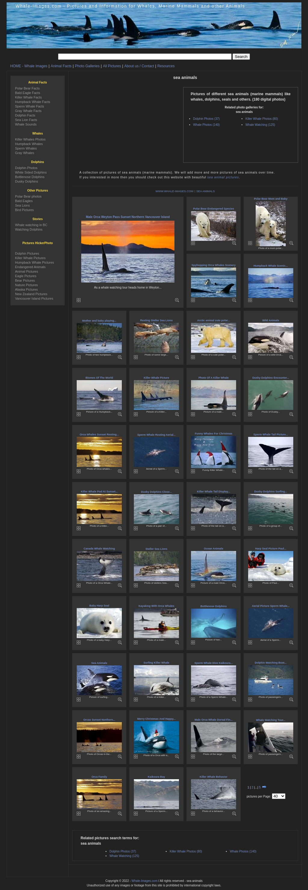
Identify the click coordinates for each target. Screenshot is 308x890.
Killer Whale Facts (28, 97)
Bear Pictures (25, 280)
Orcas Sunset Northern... (99, 719)
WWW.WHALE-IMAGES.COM (174, 191)
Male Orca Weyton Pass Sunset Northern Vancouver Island (128, 217)
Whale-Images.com (144, 880)
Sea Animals (99, 662)
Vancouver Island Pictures (34, 298)
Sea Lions (22, 205)
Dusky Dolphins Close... (156, 491)
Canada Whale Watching (99, 548)
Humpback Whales (29, 144)
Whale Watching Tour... (270, 720)
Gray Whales (24, 153)
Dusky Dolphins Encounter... (270, 377)
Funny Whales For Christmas (214, 433)
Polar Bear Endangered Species (213, 208)
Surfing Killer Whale (156, 662)
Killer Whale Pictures (30, 258)
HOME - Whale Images (28, 66)
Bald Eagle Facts (27, 93)
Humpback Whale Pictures (34, 262)
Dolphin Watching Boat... (271, 662)
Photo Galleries (87, 66)
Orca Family (99, 776)
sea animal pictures (223, 177)
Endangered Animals (30, 267)
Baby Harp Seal (99, 605)
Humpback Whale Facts (32, 102)
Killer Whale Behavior (214, 776)
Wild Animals (270, 320)
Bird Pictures (24, 210)
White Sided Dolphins (31, 172)
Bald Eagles (24, 201)
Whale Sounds (26, 124)
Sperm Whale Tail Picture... (271, 434)
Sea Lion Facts (26, 120)
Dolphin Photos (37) (206, 118)
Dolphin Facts (25, 115)
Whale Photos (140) (206, 124)
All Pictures (112, 66)
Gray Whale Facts (28, 111)
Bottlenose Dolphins (213, 606)
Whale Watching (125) (260, 124)
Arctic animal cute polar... (213, 320)
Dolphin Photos (26, 168)
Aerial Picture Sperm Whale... (270, 605)
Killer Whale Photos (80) (261, 118)
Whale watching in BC (31, 225)
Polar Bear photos (28, 196)
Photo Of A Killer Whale (214, 377)
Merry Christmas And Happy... (156, 718)
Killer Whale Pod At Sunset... (99, 491)
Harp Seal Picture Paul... (270, 548)
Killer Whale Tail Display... (213, 491)
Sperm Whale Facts (29, 106)
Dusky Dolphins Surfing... (270, 491)
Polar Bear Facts (27, 88)
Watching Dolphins (28, 229)
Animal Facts (61, 66)
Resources (165, 66)
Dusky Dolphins (26, 181)
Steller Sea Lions (157, 548)
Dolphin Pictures (27, 253)
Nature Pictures (26, 285)
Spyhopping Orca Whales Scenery (214, 265)
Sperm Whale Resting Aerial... (156, 434)
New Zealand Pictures (31, 294)
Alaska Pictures (26, 289)
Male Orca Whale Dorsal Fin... (214, 719)
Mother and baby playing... (99, 320)
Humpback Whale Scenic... (271, 265)
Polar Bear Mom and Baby (271, 198)
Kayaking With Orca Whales (156, 605)
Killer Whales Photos (30, 139)
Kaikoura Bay (156, 776)
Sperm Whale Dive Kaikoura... (213, 662)
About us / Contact (139, 66)
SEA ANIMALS (205, 191)
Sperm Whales (26, 148)
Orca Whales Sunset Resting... (99, 434)
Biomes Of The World (99, 377)
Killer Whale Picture (156, 377)
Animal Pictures (26, 271)
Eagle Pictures (25, 276)
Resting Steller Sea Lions (156, 320)
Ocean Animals (213, 548)
